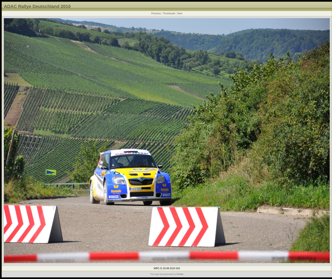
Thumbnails (169, 13)
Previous (156, 13)
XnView (179, 274)
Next (179, 13)
